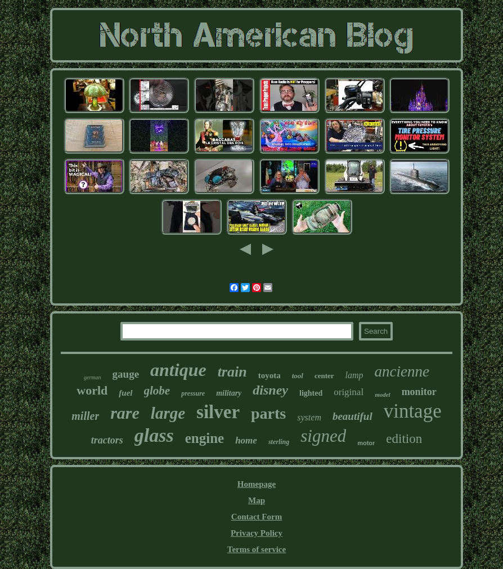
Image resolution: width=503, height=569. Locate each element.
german (92, 377)
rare (125, 413)
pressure (193, 393)
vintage (413, 411)
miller (85, 416)
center (324, 375)
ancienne (402, 371)
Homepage (256, 484)
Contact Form (256, 516)
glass (154, 435)
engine (204, 438)
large (168, 413)
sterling (278, 442)
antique (178, 370)
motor (366, 443)
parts (268, 413)
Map (256, 500)
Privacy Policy (256, 532)
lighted (310, 393)
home (246, 440)
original (348, 392)
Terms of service (256, 549)
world (92, 390)
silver (218, 412)
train (232, 372)
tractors (107, 440)
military (228, 393)
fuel (125, 392)
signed (323, 436)
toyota (269, 375)
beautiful (352, 416)
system (309, 417)
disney (270, 390)
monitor (419, 391)
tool (297, 375)
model (382, 394)
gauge (126, 374)
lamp (354, 375)
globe (157, 390)
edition (404, 439)
